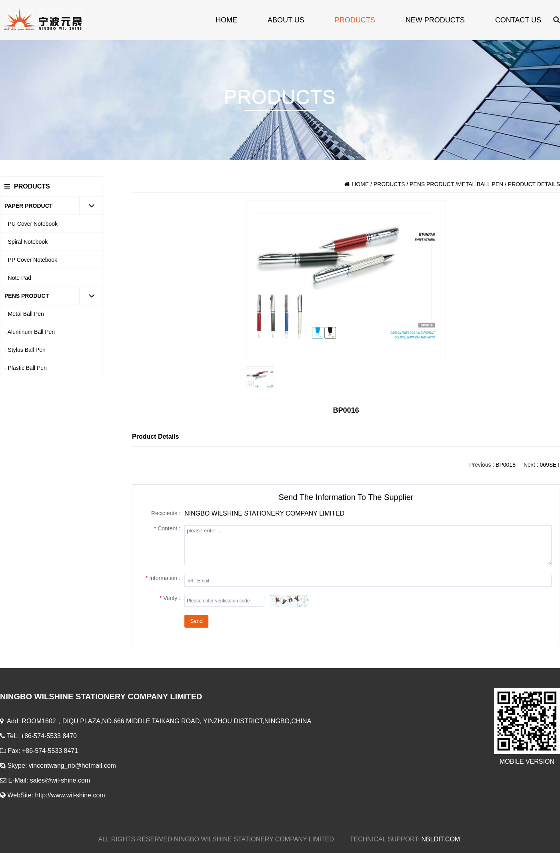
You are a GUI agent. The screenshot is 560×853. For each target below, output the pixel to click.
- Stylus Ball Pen (25, 350)
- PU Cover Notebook (31, 224)
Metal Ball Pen (480, 184)
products (355, 20)
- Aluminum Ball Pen (29, 332)
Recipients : (165, 513)
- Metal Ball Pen (24, 314)
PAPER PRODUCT (28, 206)
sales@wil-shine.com (61, 780)
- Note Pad (17, 278)
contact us (518, 20)
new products (435, 20)
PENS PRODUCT (26, 296)
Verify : (170, 598)
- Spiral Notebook (26, 242)
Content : (167, 528)
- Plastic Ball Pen (25, 368)
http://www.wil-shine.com (70, 795)
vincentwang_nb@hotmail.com (73, 765)
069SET (550, 465)
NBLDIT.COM (441, 839)
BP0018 (506, 465)
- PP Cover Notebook (30, 260)
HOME (226, 20)
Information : (163, 578)
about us (286, 20)
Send (196, 621)
